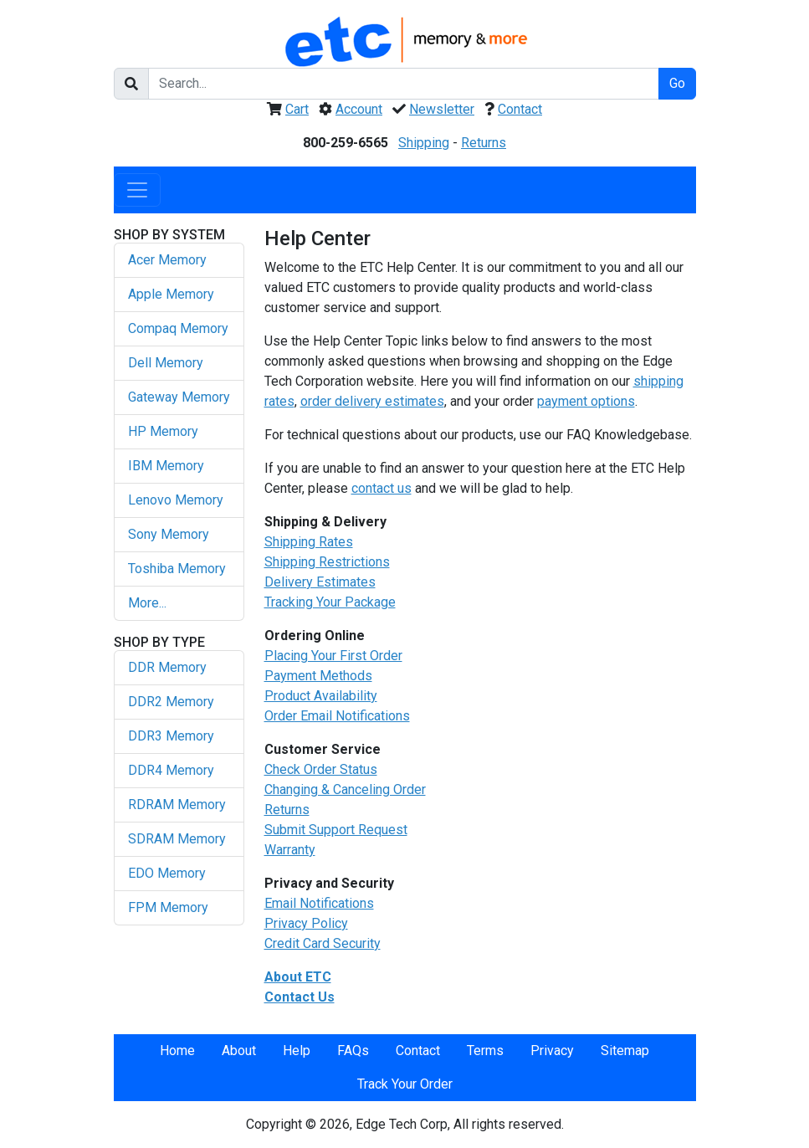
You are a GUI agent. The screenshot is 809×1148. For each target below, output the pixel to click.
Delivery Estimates (320, 582)
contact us (381, 488)
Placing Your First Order (333, 656)
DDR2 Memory (171, 702)
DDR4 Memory (171, 770)
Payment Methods (318, 676)
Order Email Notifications (337, 716)
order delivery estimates (372, 401)
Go (677, 83)
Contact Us (299, 997)
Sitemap (625, 1050)
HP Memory (163, 431)
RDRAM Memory (177, 804)
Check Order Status (320, 769)
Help (296, 1050)
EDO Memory (167, 873)
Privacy (552, 1050)
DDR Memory (167, 667)
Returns (483, 143)
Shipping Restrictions (327, 562)
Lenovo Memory (175, 500)
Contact (520, 109)
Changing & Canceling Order (345, 789)
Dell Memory (165, 363)
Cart (297, 109)
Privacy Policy (306, 923)
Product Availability (320, 696)
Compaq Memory (178, 328)
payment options (586, 401)
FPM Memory (168, 907)
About (239, 1050)
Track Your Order (405, 1084)
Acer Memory (167, 260)
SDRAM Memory (177, 839)
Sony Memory (168, 534)
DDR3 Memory (171, 736)
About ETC (297, 977)
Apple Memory (171, 294)
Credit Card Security (322, 943)
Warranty (289, 850)
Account (358, 109)
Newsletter (441, 109)
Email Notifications (319, 903)
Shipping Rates (308, 542)
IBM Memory (166, 466)
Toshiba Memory (177, 569)
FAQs (353, 1050)
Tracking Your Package (330, 602)
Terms (485, 1050)
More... (147, 603)
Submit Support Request (335, 830)
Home (177, 1050)
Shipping (423, 143)
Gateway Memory (179, 397)
